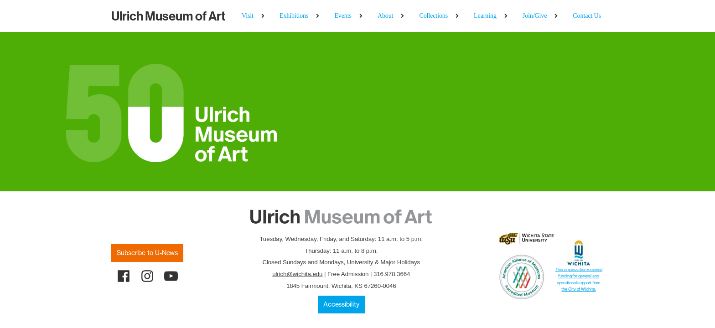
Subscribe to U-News (147, 253)
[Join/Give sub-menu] (558, 16)
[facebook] (123, 276)
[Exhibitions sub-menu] (319, 16)
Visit (248, 15)
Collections (433, 15)
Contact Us (587, 15)
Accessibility (341, 304)
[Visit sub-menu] (265, 16)
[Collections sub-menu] (459, 16)
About (386, 15)
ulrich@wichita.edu (297, 274)
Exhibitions (294, 15)
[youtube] (171, 276)
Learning (485, 15)
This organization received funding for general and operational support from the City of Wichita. (578, 279)
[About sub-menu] (404, 16)
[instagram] (147, 276)
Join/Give (535, 15)
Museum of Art (168, 16)
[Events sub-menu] (363, 16)
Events (343, 15)
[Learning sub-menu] (508, 16)
